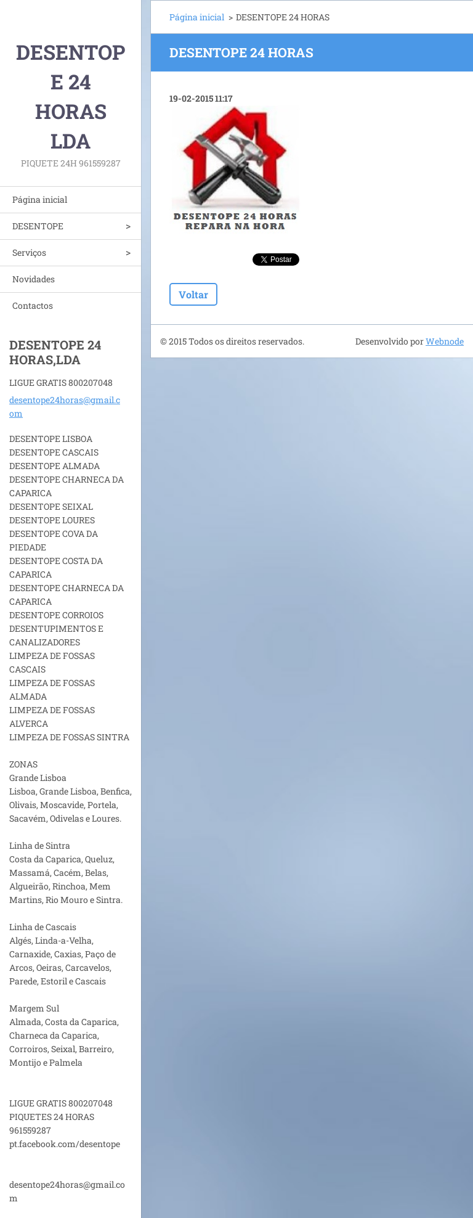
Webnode (445, 341)
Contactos (32, 305)
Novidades (33, 279)
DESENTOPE (37, 226)
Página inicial (39, 199)
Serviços (29, 252)
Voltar (193, 294)
